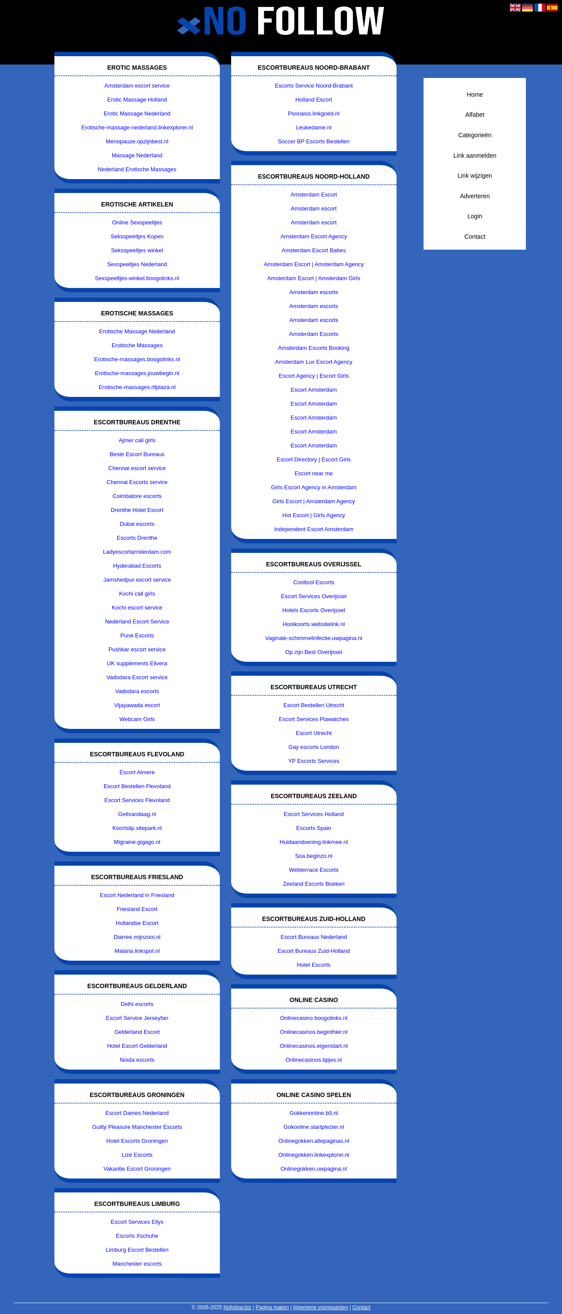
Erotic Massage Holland (137, 99)
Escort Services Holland (314, 814)
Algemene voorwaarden (320, 1307)
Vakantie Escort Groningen (137, 1168)
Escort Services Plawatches (314, 719)
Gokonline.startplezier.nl (313, 1127)
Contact (474, 236)
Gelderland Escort (137, 1032)
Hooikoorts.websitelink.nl (314, 624)
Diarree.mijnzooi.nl (137, 937)
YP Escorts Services (314, 761)
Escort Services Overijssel (314, 596)
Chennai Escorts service (137, 482)
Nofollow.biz (237, 1307)
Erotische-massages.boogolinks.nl (137, 359)
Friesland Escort (137, 909)
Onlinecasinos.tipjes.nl (314, 1060)
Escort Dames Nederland (136, 1113)
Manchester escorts (137, 1263)
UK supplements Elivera (137, 663)
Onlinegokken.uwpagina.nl (313, 1168)
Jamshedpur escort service (137, 579)
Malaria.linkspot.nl (137, 951)
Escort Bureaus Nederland (313, 937)
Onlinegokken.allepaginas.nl (313, 1141)
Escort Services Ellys (137, 1222)
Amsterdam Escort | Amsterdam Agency (314, 264)
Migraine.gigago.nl (137, 842)
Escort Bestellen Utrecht (313, 705)
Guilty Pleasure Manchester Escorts (137, 1127)
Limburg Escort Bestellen (137, 1249)
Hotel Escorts (313, 965)
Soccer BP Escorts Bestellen (314, 141)
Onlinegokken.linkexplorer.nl (313, 1154)
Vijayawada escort (137, 705)
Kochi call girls (137, 593)
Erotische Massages (136, 345)
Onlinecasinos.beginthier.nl (313, 1032)
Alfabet (475, 114)
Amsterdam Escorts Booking (314, 348)
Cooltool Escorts (313, 582)
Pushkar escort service (137, 649)
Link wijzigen (475, 175)
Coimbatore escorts (137, 496)
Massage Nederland (137, 155)
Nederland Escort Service (137, 621)
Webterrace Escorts (314, 870)
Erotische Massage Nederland (137, 331)
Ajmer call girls (137, 440)
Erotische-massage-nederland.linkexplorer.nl (137, 127)
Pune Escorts (137, 635)
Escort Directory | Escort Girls (314, 459)
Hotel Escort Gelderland (137, 1046)
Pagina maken (272, 1307)
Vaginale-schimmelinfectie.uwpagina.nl (313, 638)
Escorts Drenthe (137, 538)
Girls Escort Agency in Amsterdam (314, 487)
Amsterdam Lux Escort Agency (314, 362)
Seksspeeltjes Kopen (137, 236)
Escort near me (314, 473)
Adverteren (475, 196)
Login (475, 216)
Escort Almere (137, 772)
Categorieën (474, 135)
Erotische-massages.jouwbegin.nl (137, 373)
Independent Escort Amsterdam (313, 529)
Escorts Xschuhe (137, 1236)
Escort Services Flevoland (137, 800)
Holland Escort (313, 99)
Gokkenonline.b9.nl (313, 1113)
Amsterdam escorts (313, 292)
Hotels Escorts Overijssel (313, 610)
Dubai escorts (137, 524)
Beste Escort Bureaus (137, 454)
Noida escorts (137, 1060)
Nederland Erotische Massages (137, 169)
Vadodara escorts (137, 691)
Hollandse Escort (137, 923)
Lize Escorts (137, 1154)
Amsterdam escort (314, 208)
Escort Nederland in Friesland (137, 895)
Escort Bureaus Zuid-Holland (314, 951)
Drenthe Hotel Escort (137, 510)
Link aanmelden (474, 155)
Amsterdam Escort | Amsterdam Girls (313, 278)
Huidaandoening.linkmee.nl (313, 842)
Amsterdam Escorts (313, 334)
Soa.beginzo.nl (314, 856)
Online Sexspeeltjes (137, 222)
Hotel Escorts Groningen (137, 1141)
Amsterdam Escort (313, 194)
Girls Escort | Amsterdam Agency (314, 501)
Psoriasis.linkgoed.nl (314, 113)
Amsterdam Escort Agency (313, 236)
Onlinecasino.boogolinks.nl (313, 1018)
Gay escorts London (314, 747)
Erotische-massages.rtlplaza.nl (136, 387)
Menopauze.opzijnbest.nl (137, 141)
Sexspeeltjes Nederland (137, 264)
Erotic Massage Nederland (137, 113)
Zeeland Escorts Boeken (314, 884)
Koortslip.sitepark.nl (137, 828)
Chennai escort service (137, 468)
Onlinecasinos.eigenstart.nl (314, 1046)
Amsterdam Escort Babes (314, 250)
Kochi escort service (137, 607)
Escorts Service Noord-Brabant (314, 85)
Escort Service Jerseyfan (137, 1018)
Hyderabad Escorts (137, 565)
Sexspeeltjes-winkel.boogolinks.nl (137, 278)
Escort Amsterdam (314, 389)
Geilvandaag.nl (137, 814)
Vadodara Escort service (137, 677)
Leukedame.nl (314, 127)
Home (475, 94)
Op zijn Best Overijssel (313, 652)
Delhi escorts (137, 1004)
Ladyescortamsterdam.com (137, 552)
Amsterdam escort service (137, 85)
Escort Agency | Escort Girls (314, 376)
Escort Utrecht (314, 733)
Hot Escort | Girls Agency (314, 515)
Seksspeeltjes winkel (137, 250)
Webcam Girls (137, 719)
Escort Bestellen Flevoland (137, 786)
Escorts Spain (313, 828)
